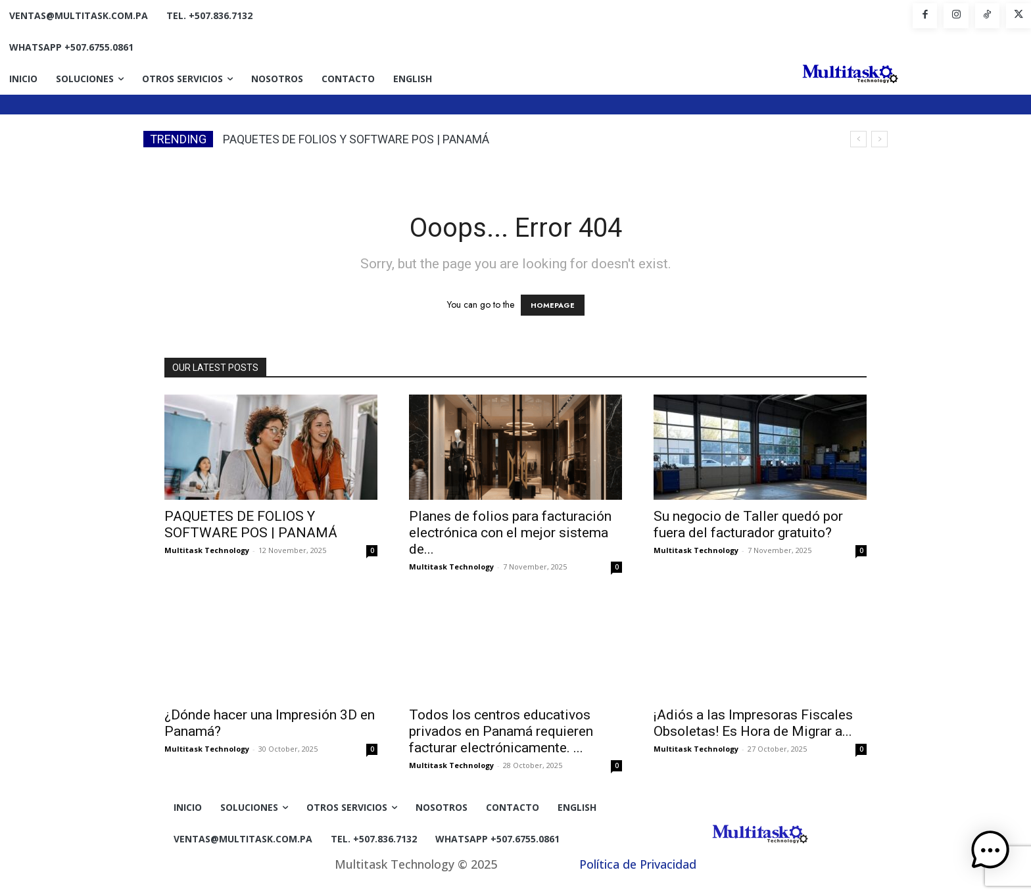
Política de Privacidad (637, 864)
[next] (879, 139)
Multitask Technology (206, 550)
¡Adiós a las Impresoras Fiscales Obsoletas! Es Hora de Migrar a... (753, 723)
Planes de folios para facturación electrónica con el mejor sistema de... (510, 532)
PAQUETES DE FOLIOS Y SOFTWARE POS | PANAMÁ (356, 139)
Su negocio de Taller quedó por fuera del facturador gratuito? (748, 524)
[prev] (858, 139)
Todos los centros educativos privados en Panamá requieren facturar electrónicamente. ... (501, 731)
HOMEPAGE (553, 305)
